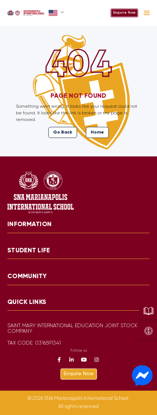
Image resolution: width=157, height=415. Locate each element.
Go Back (62, 132)
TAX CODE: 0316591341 (34, 343)
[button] (57, 13)
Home (97, 132)
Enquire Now (124, 13)
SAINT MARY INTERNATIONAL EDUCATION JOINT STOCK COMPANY (72, 328)
